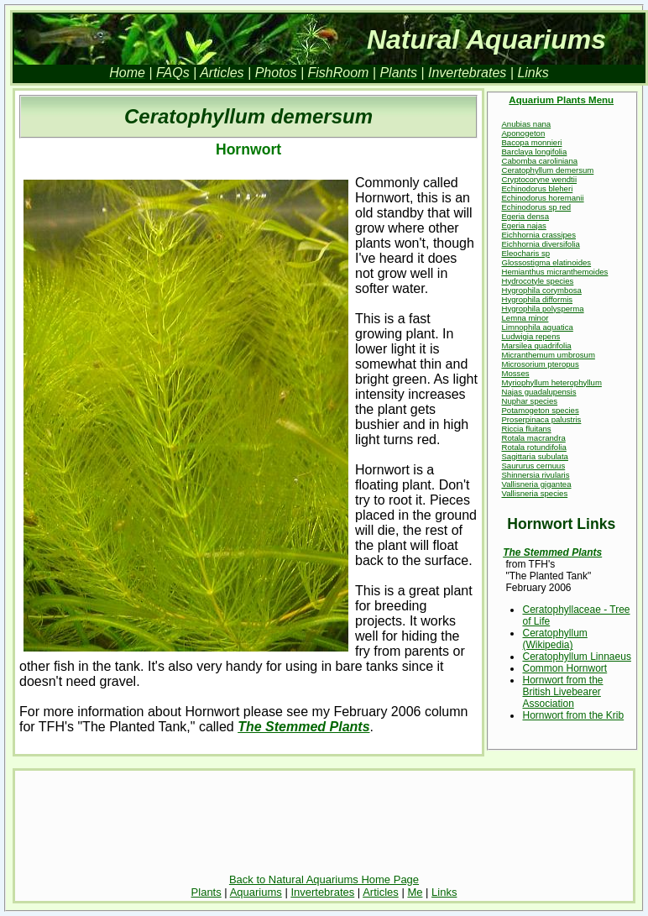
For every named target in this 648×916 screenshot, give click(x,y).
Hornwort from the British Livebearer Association (562, 691)
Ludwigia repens (530, 336)
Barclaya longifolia (534, 151)
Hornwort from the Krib (573, 715)
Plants (206, 892)
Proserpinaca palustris (541, 419)
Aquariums (256, 892)
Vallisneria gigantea (536, 484)
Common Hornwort (564, 668)
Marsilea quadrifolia (536, 345)
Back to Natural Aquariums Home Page (324, 879)
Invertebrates (322, 892)
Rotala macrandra (533, 437)
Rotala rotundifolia (533, 447)
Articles (381, 892)
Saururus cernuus (533, 465)
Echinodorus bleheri (536, 188)
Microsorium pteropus (539, 364)
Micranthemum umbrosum (547, 354)
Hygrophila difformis (536, 299)
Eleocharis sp (525, 253)
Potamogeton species (539, 410)
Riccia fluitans (526, 428)
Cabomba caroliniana (539, 160)
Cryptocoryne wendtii (539, 179)
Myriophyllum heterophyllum (551, 382)
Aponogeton (523, 133)
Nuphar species (529, 401)
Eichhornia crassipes (538, 234)
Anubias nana (526, 123)
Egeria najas (523, 225)
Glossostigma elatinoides (546, 262)
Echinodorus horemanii (542, 197)
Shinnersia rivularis (535, 474)
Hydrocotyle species (537, 280)
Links (444, 892)
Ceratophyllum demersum (547, 170)
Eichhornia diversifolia (540, 244)
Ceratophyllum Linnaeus (576, 656)
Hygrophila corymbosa (541, 290)
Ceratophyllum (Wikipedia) (554, 639)
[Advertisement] (324, 824)
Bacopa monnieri (531, 142)
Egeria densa (525, 216)
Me (414, 892)
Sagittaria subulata (534, 456)
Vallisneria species (534, 493)
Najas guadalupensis (538, 391)
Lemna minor (524, 317)
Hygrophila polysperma (542, 308)
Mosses (515, 373)
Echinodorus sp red (536, 207)
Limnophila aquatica (536, 327)
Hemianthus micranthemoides (554, 271)
